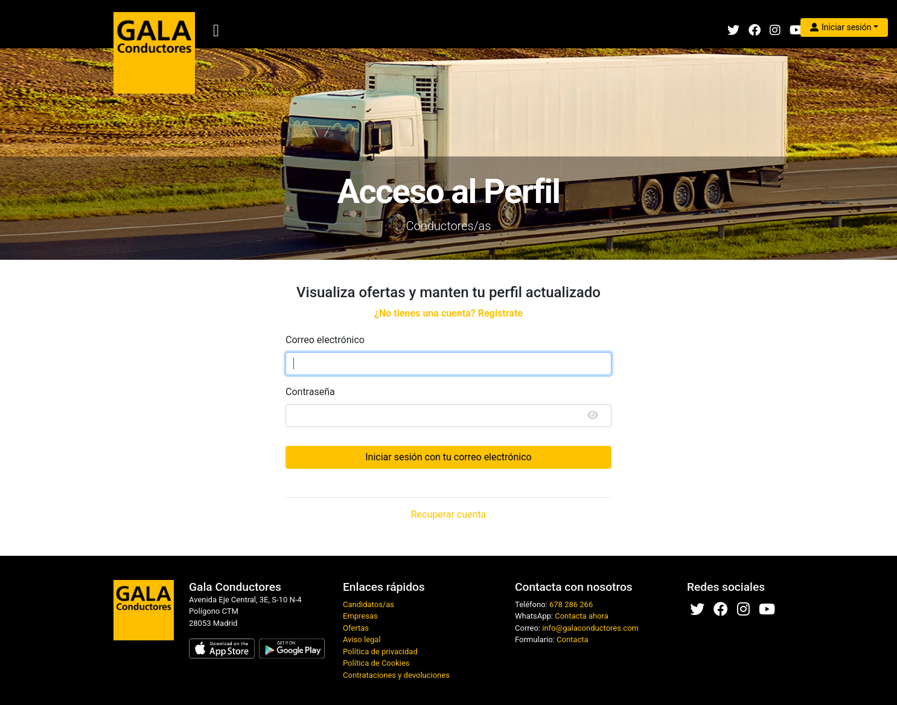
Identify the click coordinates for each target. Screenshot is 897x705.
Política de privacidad (380, 651)
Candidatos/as (368, 604)
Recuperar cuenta (449, 514)
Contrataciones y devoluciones (396, 675)
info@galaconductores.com (590, 628)
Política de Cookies (376, 663)
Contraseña (310, 392)
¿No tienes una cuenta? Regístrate (448, 313)
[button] (844, 27)
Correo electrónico (325, 340)
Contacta (573, 639)
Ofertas (356, 628)
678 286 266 (571, 604)
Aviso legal (362, 639)
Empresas (360, 615)
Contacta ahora (581, 615)
